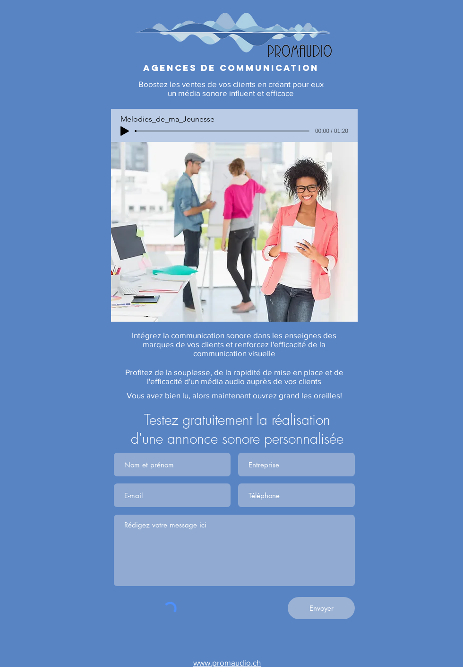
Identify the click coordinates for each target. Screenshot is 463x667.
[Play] (124, 131)
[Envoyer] (321, 608)
